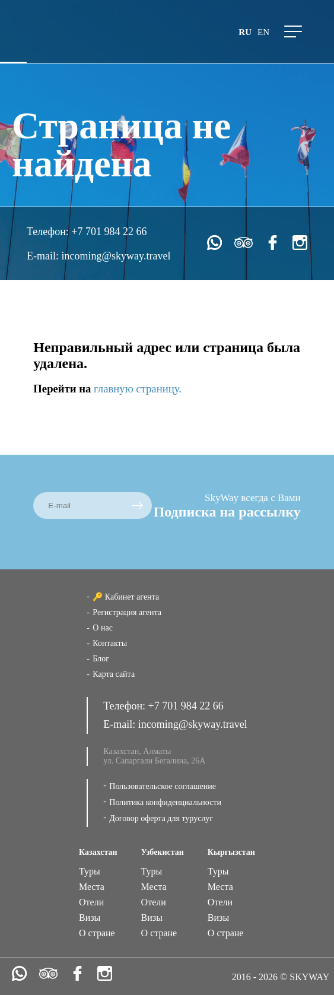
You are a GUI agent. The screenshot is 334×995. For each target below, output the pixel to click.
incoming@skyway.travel (116, 256)
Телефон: (49, 231)
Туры (89, 871)
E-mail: (44, 256)
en (263, 32)
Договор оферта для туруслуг (161, 818)
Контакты (110, 643)
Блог (101, 658)
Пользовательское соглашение (162, 786)
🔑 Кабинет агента (126, 596)
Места (91, 887)
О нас (103, 627)
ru (245, 32)
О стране (97, 933)
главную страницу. (138, 388)
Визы (89, 917)
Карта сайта (114, 674)
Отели (91, 902)
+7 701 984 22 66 (109, 231)
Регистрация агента (127, 612)
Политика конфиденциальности (165, 802)
